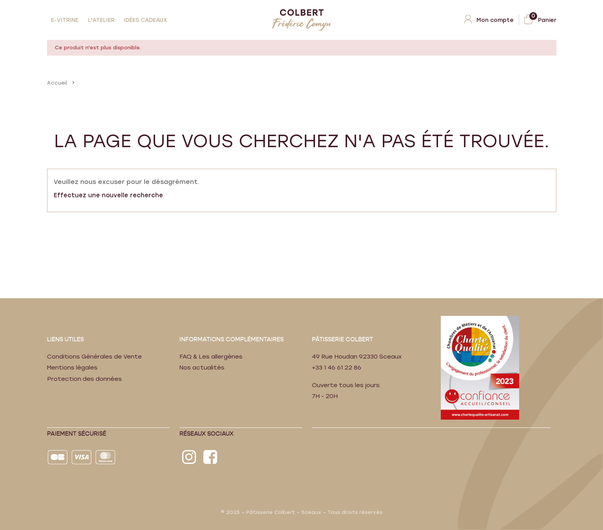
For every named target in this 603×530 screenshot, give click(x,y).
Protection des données (85, 378)
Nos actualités (202, 367)
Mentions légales (72, 367)
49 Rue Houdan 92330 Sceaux (357, 356)
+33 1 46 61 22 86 (338, 367)
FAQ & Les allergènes (211, 356)
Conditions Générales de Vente (95, 356)
